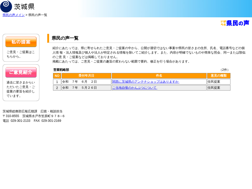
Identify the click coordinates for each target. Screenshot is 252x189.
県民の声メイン (14, 15)
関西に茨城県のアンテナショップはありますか (145, 81)
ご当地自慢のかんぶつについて (134, 88)
